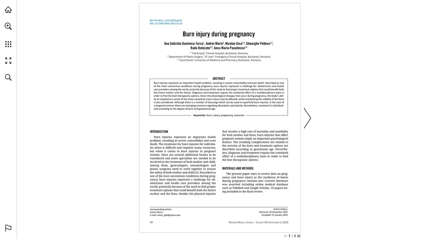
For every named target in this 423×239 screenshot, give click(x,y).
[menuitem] (8, 35)
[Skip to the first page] (285, 236)
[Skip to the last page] (298, 236)
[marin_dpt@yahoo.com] (169, 215)
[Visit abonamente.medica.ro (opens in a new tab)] (8, 9)
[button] (8, 26)
